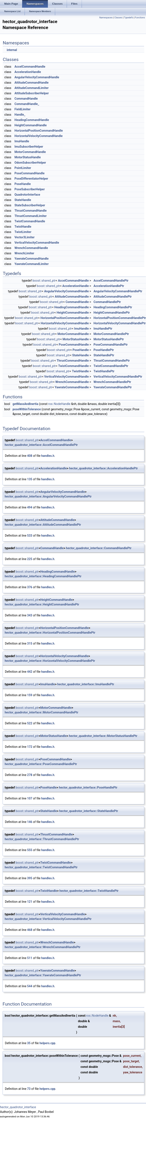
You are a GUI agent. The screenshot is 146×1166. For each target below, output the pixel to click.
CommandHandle (26, 98)
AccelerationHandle (28, 72)
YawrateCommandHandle (32, 258)
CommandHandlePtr (107, 302)
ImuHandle (22, 141)
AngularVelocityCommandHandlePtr (118, 291)
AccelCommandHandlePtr (111, 280)
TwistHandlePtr (104, 371)
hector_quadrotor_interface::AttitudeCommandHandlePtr (43, 524)
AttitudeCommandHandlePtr (113, 296)
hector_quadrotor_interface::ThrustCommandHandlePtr (42, 839)
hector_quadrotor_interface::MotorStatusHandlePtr (103, 736)
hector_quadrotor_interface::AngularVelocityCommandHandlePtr (48, 496)
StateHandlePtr (104, 355)
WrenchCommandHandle (31, 248)
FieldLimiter (23, 109)
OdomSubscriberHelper (30, 162)
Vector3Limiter (25, 237)
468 (29, 930)
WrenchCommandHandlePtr (112, 382)
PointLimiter (23, 168)
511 (29, 958)
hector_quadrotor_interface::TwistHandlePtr (88, 890)
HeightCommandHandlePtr (112, 312)
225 (29, 559)
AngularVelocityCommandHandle (37, 77)
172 (29, 746)
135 (29, 479)
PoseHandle (23, 184)
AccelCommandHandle (30, 66)
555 (29, 850)
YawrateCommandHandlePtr (113, 387)
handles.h (47, 455)
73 (29, 1088)
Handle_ (20, 114)
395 (29, 878)
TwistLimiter (23, 232)
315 (29, 643)
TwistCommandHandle (30, 221)
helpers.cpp (47, 1043)
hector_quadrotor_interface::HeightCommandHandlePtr (42, 604)
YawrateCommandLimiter (32, 264)
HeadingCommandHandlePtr (113, 307)
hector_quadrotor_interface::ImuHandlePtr (85, 684)
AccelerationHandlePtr (109, 286)
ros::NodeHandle (59, 404)
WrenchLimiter (24, 253)
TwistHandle (23, 226)
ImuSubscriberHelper (29, 146)
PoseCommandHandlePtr (111, 344)
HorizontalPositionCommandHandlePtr (120, 318)
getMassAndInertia (25, 404)
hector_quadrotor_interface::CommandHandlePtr (98, 548)
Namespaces (105, 17)
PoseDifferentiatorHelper (31, 178)
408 (29, 455)
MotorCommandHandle (30, 152)
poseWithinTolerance (27, 409)
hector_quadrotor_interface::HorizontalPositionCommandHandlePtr (50, 632)
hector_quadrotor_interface (18, 1107)
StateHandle (23, 200)
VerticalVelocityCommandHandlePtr (118, 376)
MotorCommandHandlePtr (111, 334)
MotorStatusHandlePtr (109, 339)
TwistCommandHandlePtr (111, 366)
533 (29, 535)
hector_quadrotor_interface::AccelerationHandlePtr (103, 468)
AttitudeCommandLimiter (32, 88)
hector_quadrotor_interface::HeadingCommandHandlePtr (43, 576)
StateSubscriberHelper (30, 205)
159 (29, 695)
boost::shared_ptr (44, 280)
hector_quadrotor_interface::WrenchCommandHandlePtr (42, 947)
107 (29, 798)
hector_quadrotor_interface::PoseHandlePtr (88, 787)
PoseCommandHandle (30, 173)
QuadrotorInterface (27, 194)
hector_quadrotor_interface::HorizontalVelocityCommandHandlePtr (50, 660)
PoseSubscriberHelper (30, 189)
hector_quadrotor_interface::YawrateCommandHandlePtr (43, 975)
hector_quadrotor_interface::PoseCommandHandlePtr (41, 764)
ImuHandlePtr (103, 328)
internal (12, 50)
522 (29, 723)
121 (29, 901)
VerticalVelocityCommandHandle (37, 242)
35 (29, 1043)
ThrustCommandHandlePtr (112, 360)
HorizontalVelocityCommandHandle (39, 136)
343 (29, 615)
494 (29, 507)
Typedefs (128, 17)
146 (29, 822)
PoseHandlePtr (104, 350)
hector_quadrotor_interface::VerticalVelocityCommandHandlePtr (48, 919)
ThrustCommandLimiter (31, 216)
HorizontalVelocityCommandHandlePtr (120, 323)
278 (29, 775)
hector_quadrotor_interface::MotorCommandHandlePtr (41, 712)
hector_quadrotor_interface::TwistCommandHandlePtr (41, 867)
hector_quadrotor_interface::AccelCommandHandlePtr (41, 445)
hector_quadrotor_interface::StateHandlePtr (88, 811)
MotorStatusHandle (28, 157)
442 (29, 671)
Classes (118, 17)
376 (29, 587)
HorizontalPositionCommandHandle (39, 130)
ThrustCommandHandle (31, 210)
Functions (140, 17)
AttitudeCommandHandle (32, 82)
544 (29, 986)
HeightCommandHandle (31, 125)
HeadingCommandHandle (32, 120)
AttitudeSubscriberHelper (32, 93)
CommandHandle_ (27, 104)
